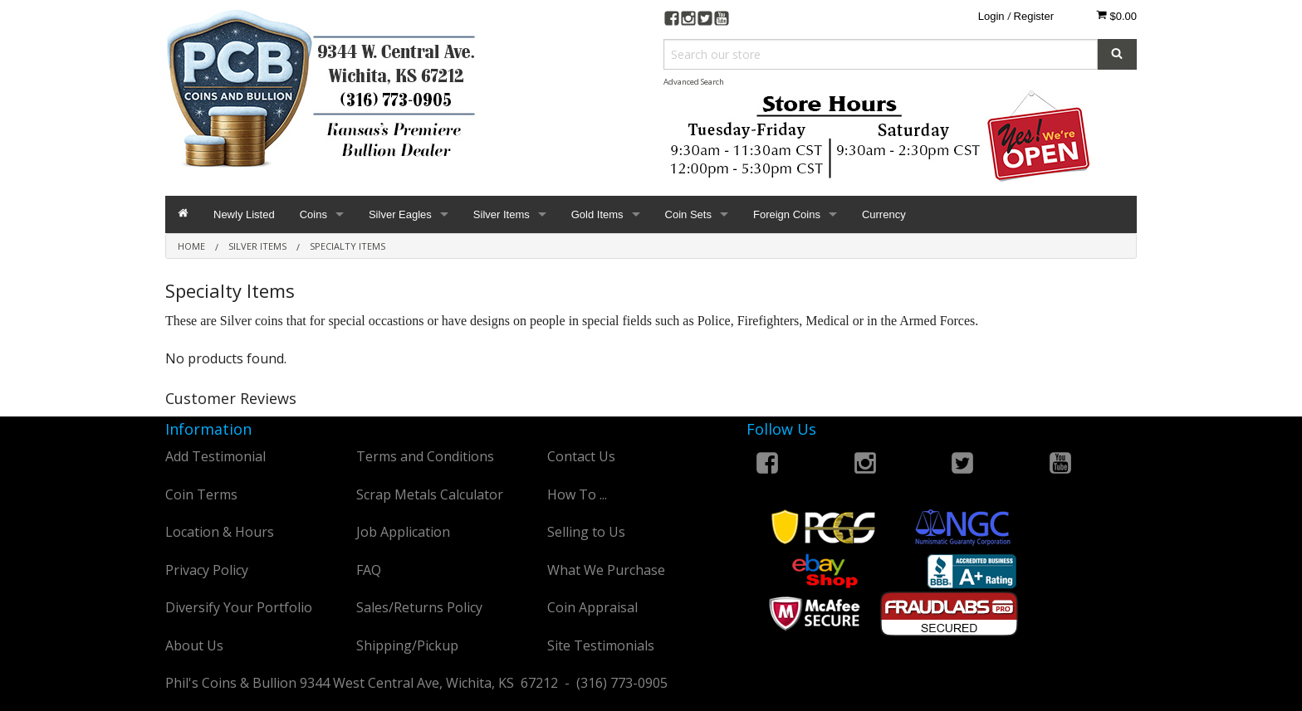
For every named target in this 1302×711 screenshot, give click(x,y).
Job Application (403, 532)
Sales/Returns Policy (419, 607)
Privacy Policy (206, 570)
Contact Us (581, 456)
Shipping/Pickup (407, 645)
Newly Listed (244, 214)
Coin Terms (201, 494)
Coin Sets (688, 214)
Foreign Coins (786, 214)
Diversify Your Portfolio (238, 607)
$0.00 (1116, 15)
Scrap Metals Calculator (429, 494)
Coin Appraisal (592, 607)
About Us (194, 645)
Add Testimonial (215, 456)
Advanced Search (693, 81)
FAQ (368, 570)
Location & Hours (219, 532)
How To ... (577, 494)
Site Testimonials (600, 645)
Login (991, 16)
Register (1034, 16)
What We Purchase (606, 570)
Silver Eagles (400, 214)
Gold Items (597, 214)
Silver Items (501, 214)
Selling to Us (586, 532)
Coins (313, 214)
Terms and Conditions (425, 456)
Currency (884, 214)
